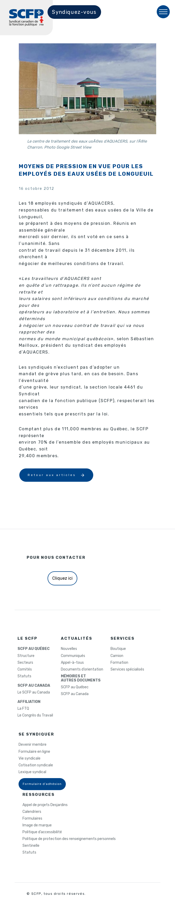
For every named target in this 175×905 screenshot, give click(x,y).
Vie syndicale (29, 758)
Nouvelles (69, 649)
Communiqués (73, 656)
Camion (116, 656)
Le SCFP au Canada (34, 692)
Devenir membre (32, 745)
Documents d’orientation (82, 669)
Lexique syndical (32, 772)
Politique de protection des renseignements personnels (69, 839)
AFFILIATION (29, 702)
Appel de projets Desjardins (45, 805)
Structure (26, 656)
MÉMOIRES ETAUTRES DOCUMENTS (81, 678)
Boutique (118, 649)
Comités (25, 669)
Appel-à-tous (72, 663)
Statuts (24, 676)
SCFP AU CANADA (34, 686)
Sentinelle (30, 846)
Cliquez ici (62, 578)
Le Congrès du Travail (35, 715)
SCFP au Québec (75, 687)
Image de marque (37, 825)
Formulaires (32, 818)
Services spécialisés (127, 669)
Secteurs (25, 663)
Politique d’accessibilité (42, 832)
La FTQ (23, 709)
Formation (119, 663)
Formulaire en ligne (34, 752)
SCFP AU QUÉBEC (34, 649)
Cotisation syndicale (36, 765)
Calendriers (31, 812)
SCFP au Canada (75, 694)
